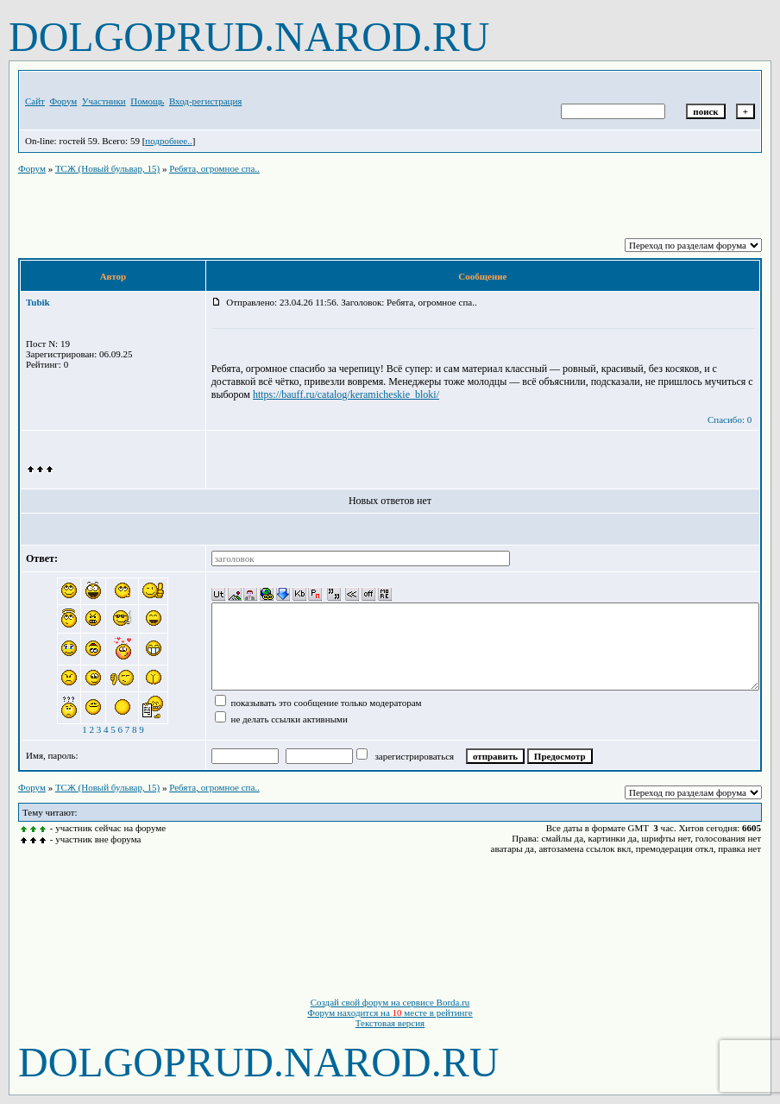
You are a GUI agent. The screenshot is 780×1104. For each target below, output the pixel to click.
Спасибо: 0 (730, 419)
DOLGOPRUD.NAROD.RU (249, 37)
